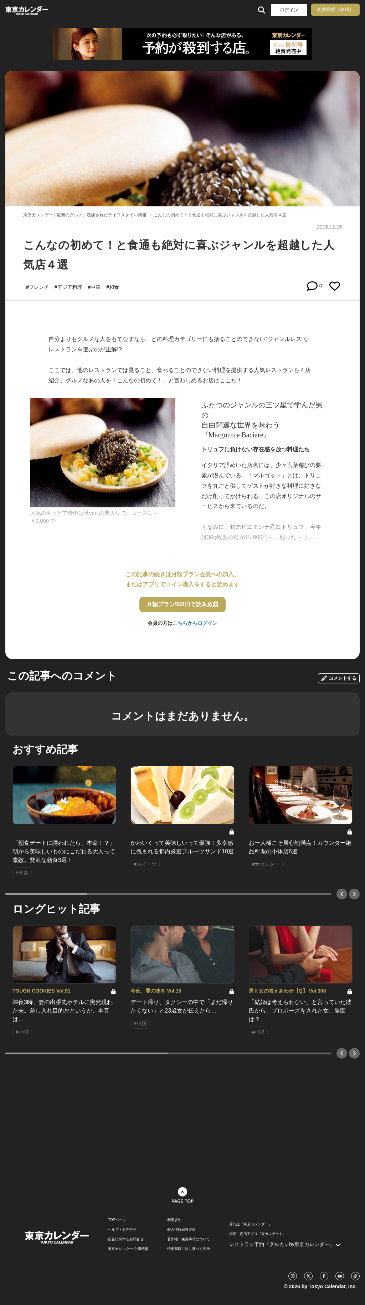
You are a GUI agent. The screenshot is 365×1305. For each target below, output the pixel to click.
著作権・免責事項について (188, 1239)
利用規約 (174, 1220)
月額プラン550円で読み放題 (182, 604)
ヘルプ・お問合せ (122, 1229)
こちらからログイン (195, 623)
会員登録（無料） (335, 9)
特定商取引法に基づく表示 (188, 1249)
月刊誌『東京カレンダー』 (250, 1224)
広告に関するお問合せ (126, 1239)
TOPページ (117, 1220)
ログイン (289, 9)
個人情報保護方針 (181, 1229)
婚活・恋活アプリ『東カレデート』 (257, 1234)
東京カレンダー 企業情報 (128, 1249)
